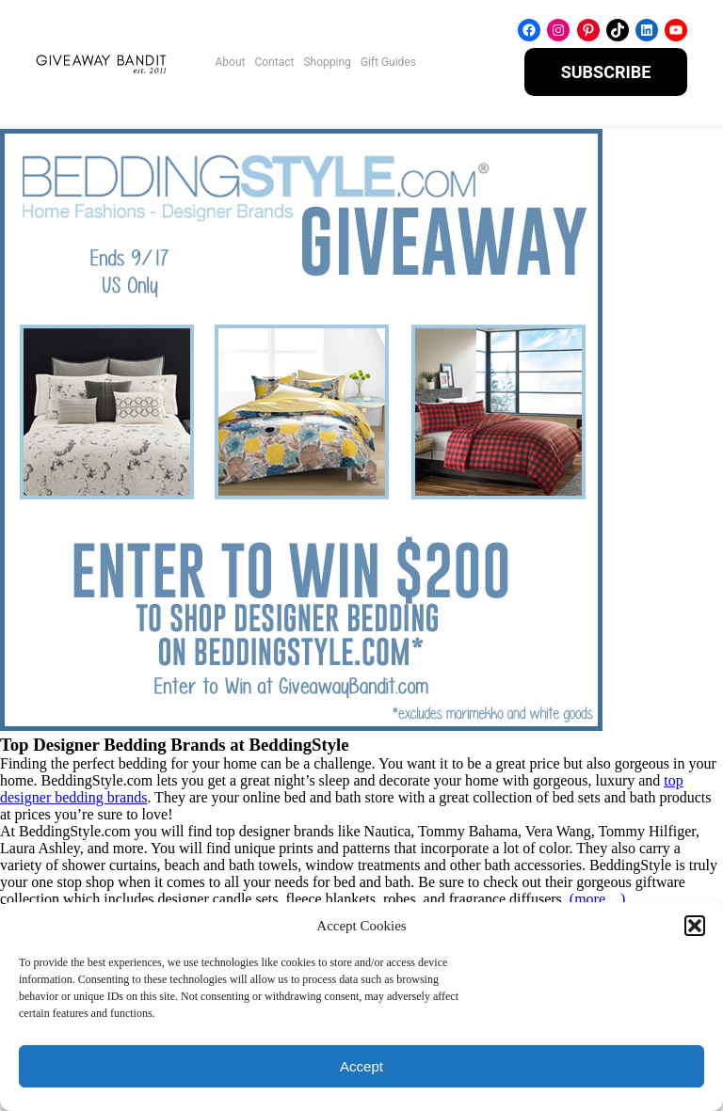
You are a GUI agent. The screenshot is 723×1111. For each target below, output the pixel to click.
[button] (694, 925)
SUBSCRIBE (606, 72)
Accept (361, 1066)
